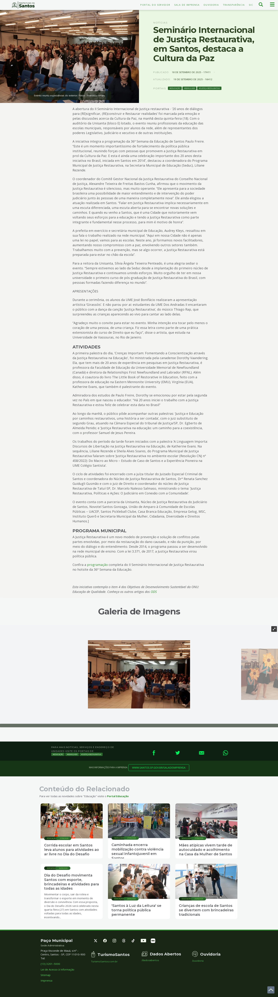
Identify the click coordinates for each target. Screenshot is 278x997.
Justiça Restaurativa (210, 88)
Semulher (190, 88)
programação (97, 565)
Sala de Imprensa (187, 4)
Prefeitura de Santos (23, 5)
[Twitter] (178, 753)
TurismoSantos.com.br (104, 961)
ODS (154, 592)
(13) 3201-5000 (50, 964)
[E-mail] (201, 753)
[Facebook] (154, 753)
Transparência (234, 4)
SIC (251, 4)
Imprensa (46, 980)
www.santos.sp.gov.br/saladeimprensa (158, 767)
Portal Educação (118, 796)
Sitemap (46, 975)
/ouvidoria (198, 961)
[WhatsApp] (225, 753)
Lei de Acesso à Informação (57, 969)
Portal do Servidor (155, 4)
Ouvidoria (211, 4)
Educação (175, 88)
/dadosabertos (150, 960)
